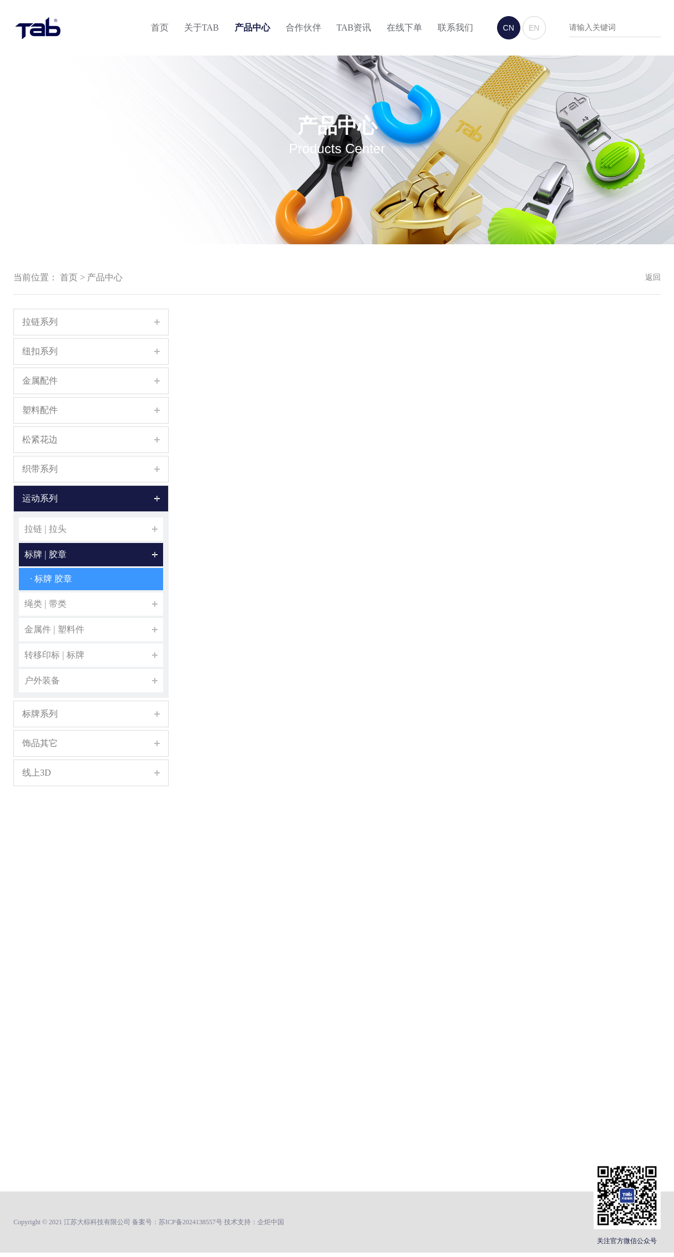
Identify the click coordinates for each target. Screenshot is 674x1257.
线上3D (36, 772)
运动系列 (40, 498)
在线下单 (404, 28)
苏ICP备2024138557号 (190, 1222)
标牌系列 (40, 713)
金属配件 (40, 380)
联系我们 (455, 28)
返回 (653, 277)
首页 (160, 28)
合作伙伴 (303, 28)
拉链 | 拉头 (45, 529)
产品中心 (252, 28)
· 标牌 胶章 (51, 579)
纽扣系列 (40, 351)
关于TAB (201, 28)
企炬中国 (270, 1222)
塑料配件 (40, 410)
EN (534, 28)
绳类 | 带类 (45, 604)
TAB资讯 (354, 28)
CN (508, 28)
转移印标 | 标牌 (54, 655)
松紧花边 (40, 439)
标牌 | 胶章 (45, 554)
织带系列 (40, 469)
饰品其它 (40, 743)
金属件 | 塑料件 (54, 629)
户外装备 (42, 680)
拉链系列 (40, 321)
